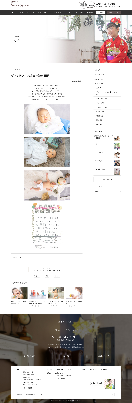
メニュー (19, 12)
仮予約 (100, 12)
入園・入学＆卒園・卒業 (30, 384)
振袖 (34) (99, 120)
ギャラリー (78, 12)
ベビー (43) (100, 103)
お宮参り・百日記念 (28, 374)
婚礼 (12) (99, 124)
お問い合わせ (114, 12)
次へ (56, 276)
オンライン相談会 (26, 388)
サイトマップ (41, 394)
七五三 (96, 144)
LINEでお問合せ (61, 378)
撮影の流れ (42, 12)
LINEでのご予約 (28, 356)
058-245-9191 (66, 337)
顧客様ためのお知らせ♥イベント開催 (103, 137)
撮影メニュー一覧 (28, 372)
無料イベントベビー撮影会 (19, 301)
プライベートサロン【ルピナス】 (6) (107, 93)
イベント (30, 12)
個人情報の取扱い (30, 394)
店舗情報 (90, 12)
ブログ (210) (98, 83)
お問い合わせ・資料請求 (64, 376)
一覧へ (46, 276)
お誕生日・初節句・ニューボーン (32, 379)
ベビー (15, 257)
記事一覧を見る (107, 179)
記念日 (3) (99, 116)
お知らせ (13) (98, 79)
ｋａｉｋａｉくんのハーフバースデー (47, 270)
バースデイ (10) (101, 98)
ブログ (67, 12)
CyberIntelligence (76, 400)
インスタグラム (99, 152)
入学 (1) (98, 88)
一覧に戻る (16, 69)
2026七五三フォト (28, 382)
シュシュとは (56, 12)
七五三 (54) (100, 111)
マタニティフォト (28, 377)
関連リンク (20, 394)
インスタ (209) (99, 75)
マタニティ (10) (101, 107)
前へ (37, 276)
